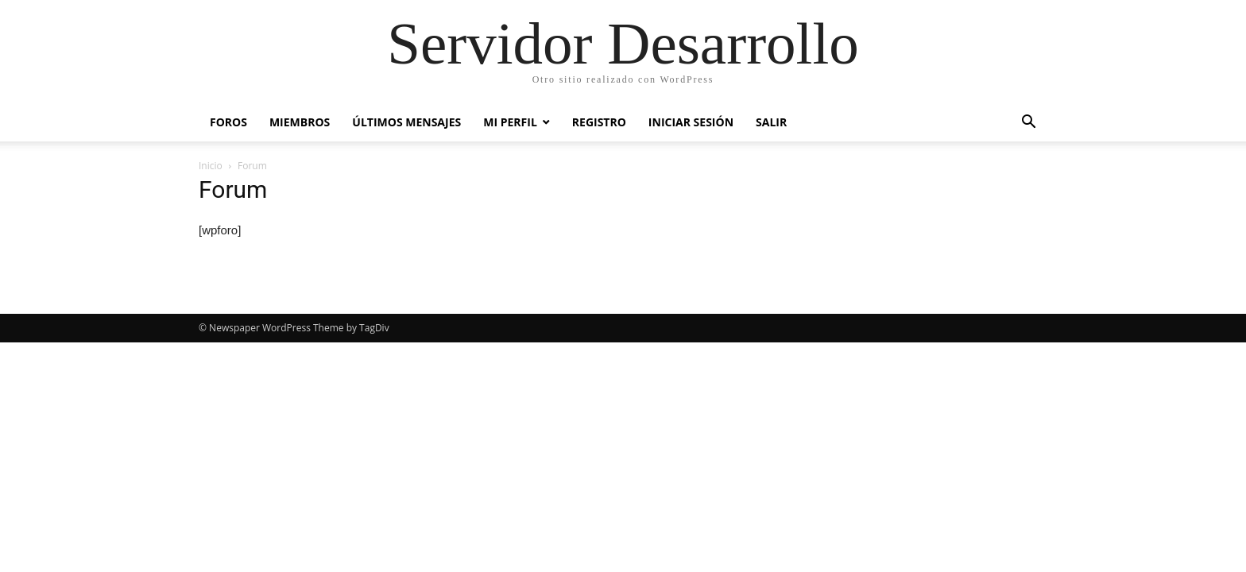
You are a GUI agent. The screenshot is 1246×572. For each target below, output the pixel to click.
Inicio (210, 165)
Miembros (299, 121)
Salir (771, 121)
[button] (1028, 123)
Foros (228, 121)
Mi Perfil (510, 121)
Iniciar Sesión (690, 121)
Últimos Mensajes (406, 121)
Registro (599, 121)
